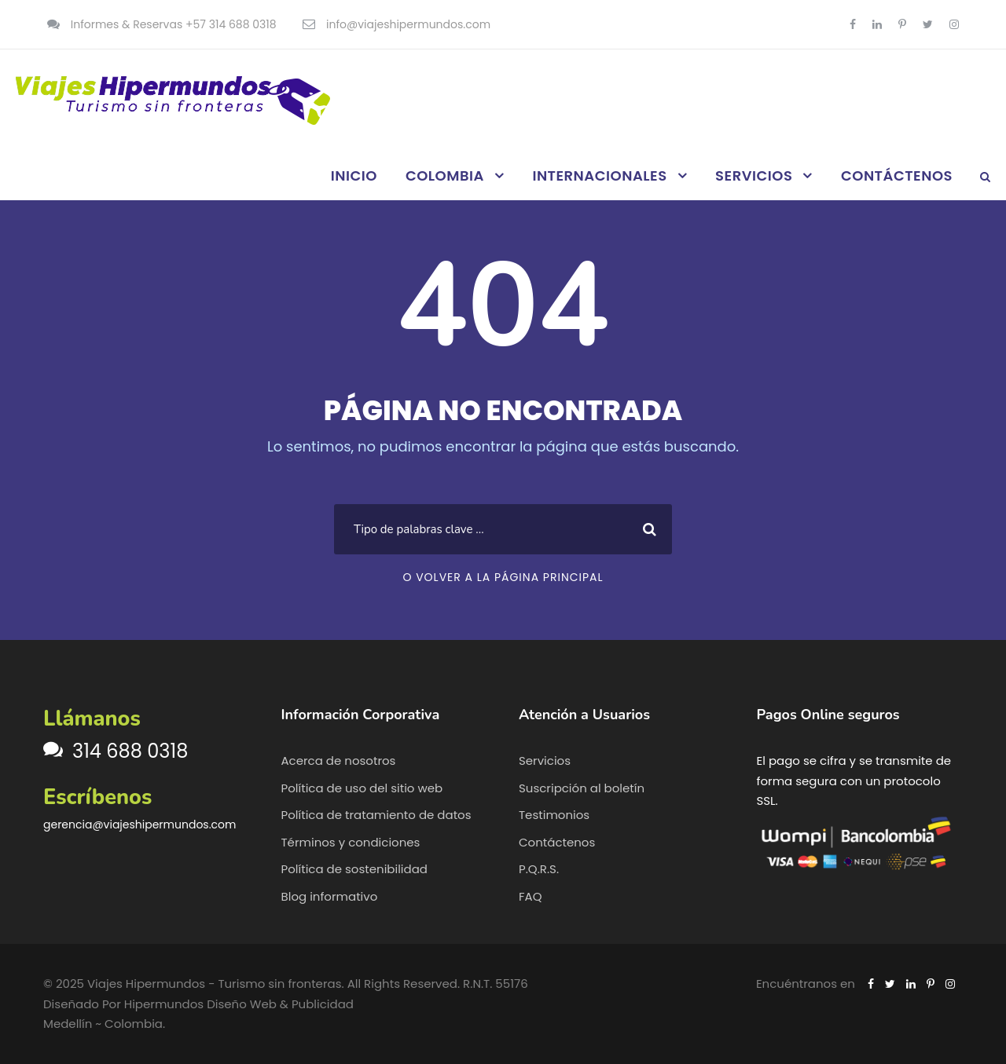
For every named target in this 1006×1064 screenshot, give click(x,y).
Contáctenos (557, 842)
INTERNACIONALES (599, 175)
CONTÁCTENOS (897, 175)
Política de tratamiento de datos (376, 814)
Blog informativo (329, 896)
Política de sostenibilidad (354, 869)
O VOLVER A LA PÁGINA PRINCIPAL (502, 577)
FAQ (530, 896)
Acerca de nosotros (338, 760)
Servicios (545, 760)
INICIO (354, 175)
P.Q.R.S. (539, 869)
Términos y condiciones (350, 842)
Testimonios (554, 814)
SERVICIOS (753, 175)
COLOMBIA (445, 175)
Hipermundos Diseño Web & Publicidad (239, 1004)
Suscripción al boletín (581, 788)
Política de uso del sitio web (362, 788)
